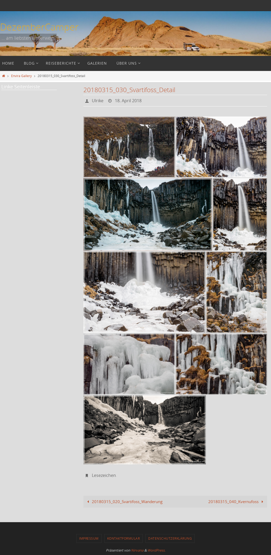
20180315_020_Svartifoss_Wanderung (123, 501)
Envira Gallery (21, 76)
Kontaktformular (123, 538)
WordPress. (156, 550)
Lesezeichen (104, 475)
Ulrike (97, 101)
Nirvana (137, 550)
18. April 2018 (128, 101)
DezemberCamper (39, 26)
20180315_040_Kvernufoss (236, 501)
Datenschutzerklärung (170, 538)
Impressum (89, 538)
